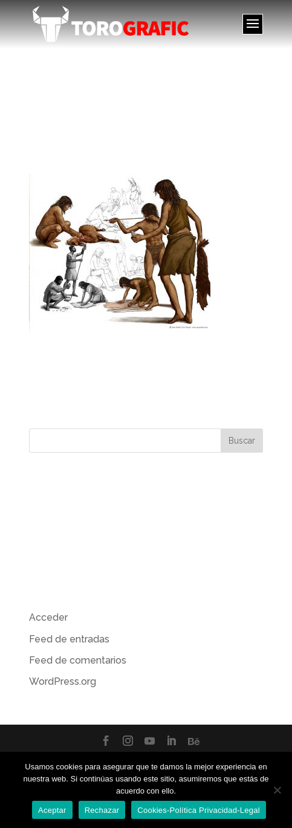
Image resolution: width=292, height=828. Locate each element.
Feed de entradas (69, 639)
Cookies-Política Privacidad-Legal (198, 810)
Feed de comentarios (77, 660)
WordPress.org (62, 681)
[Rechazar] (277, 790)
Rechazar (102, 810)
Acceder (48, 617)
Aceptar (52, 810)
